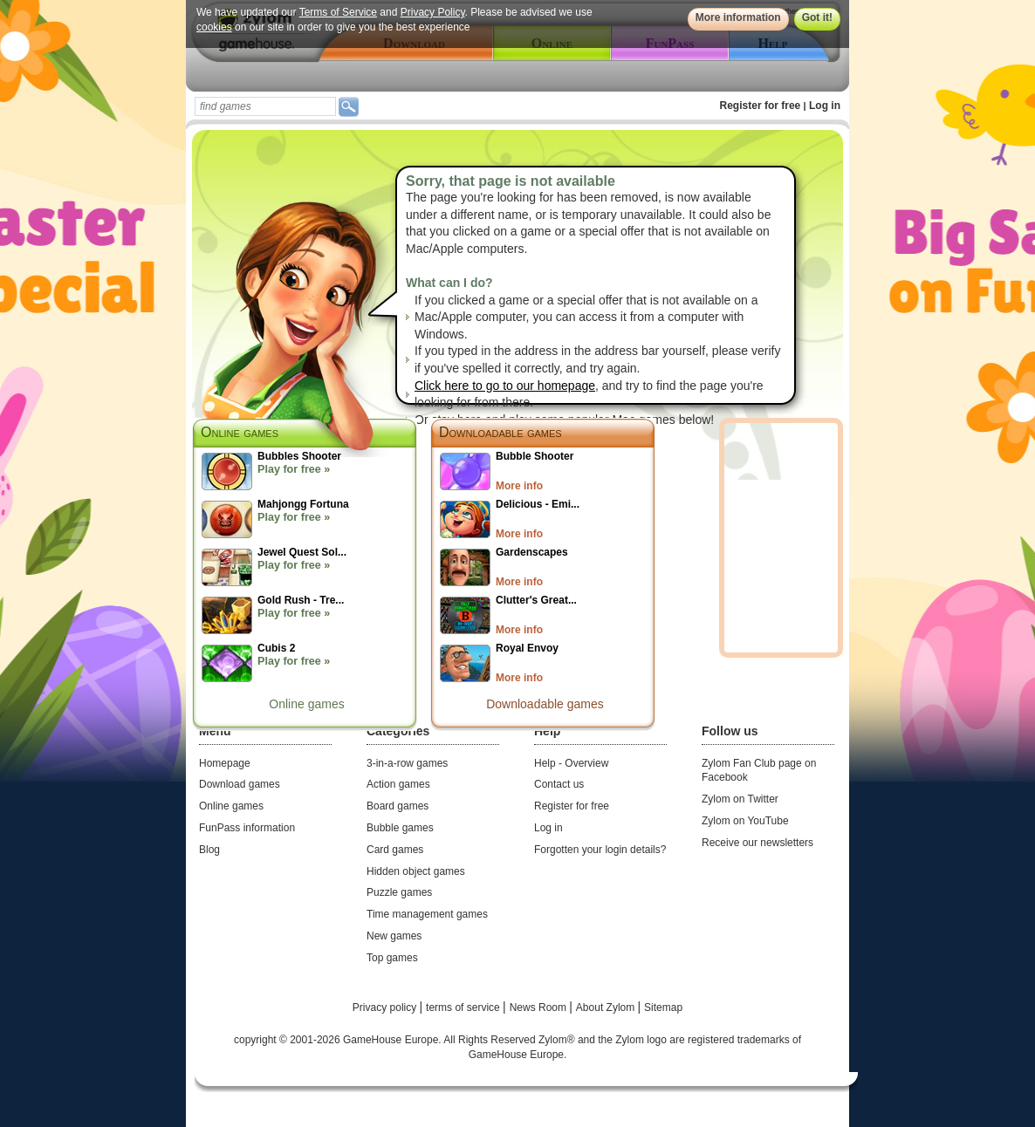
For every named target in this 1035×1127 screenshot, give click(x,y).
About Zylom (607, 1007)
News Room (540, 1007)
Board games (397, 806)
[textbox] (265, 106)
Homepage (224, 763)
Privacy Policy (433, 12)
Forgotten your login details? (600, 850)
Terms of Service (338, 12)
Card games (395, 850)
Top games (392, 958)
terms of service (464, 1007)
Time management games (427, 914)
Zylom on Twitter (740, 799)
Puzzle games (399, 892)
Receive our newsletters (757, 843)
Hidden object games (416, 871)
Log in (824, 105)
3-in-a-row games (407, 763)
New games (394, 936)
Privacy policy (386, 1007)
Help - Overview (571, 763)
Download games (239, 784)
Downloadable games (500, 432)
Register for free (760, 105)
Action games (398, 784)
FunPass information (247, 828)
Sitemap (663, 1007)
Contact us (559, 784)
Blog (209, 850)
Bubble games (400, 828)
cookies (214, 27)
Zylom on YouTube (745, 821)
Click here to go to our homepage (505, 386)
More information (738, 17)
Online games (306, 704)
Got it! (817, 17)
